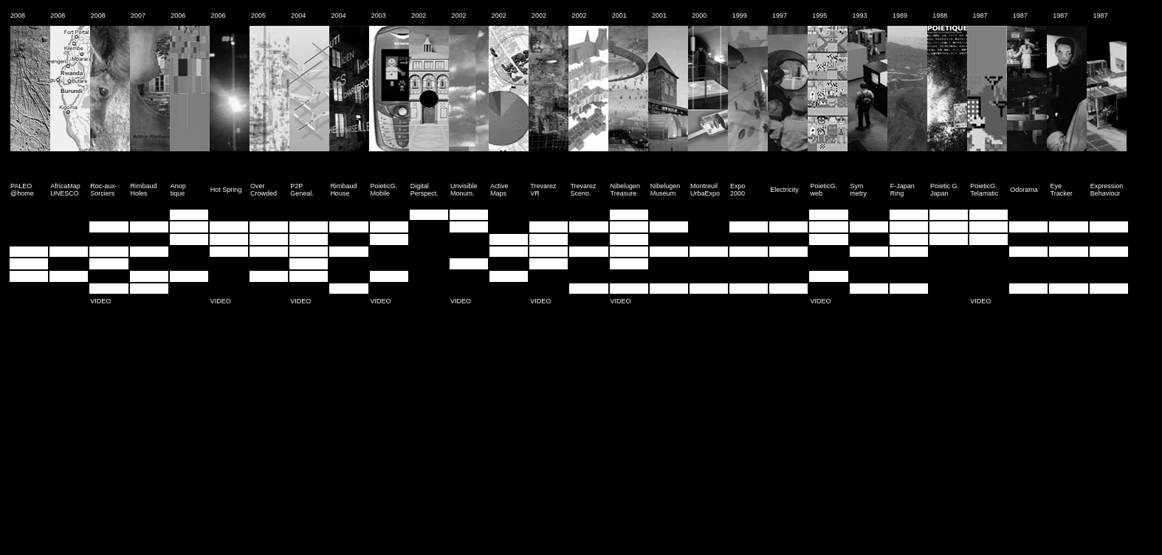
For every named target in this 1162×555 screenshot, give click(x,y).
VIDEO (100, 301)
